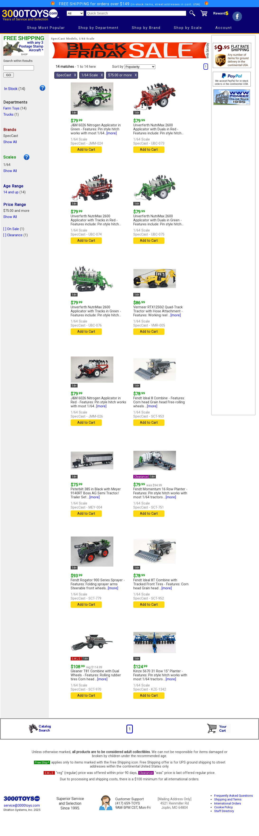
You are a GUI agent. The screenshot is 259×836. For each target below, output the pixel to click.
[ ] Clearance (13, 235)
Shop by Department (98, 28)
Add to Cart (86, 150)
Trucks (8, 115)
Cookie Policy (223, 807)
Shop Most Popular (46, 28)
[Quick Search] (136, 13)
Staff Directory (224, 811)
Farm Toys (11, 108)
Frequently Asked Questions (233, 795)
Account (223, 28)
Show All (10, 142)
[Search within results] (18, 67)
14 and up (10, 192)
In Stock (11, 88)
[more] (111, 133)
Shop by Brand (146, 28)
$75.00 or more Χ (122, 75)
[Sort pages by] (139, 66)
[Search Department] (75, 13)
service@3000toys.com (22, 806)
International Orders (227, 803)
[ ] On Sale (11, 229)
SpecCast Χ (66, 75)
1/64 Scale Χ (92, 75)
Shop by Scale (188, 28)
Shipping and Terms (227, 799)
